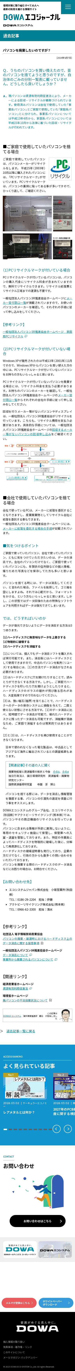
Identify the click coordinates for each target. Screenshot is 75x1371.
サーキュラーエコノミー (25, 1104)
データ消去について (15, 955)
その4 (65, 771)
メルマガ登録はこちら (18, 1302)
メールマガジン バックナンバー (20, 1357)
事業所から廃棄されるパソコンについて (28, 959)
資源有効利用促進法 (15, 988)
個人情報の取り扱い (14, 1341)
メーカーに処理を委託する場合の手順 (27, 528)
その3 (56, 771)
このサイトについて (14, 1352)
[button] (5, 1129)
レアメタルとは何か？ (19, 1112)
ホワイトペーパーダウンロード (52, 1302)
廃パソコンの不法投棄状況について (25, 1000)
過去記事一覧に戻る (20, 1031)
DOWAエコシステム (12, 1015)
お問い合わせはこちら (38, 1221)
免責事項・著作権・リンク (17, 1347)
